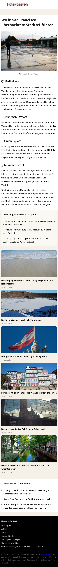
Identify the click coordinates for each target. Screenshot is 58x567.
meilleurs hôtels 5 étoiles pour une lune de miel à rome (23, 546)
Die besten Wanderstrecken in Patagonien (21, 320)
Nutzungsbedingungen (10, 539)
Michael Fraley (32, 74)
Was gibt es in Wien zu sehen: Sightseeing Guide (24, 356)
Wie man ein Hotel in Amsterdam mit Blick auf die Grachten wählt (25, 467)
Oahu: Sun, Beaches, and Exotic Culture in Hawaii (27, 499)
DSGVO (4, 532)
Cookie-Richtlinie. (16, 563)
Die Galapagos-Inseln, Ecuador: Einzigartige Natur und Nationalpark (27, 282)
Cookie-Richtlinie (8, 536)
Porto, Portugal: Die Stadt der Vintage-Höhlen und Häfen (29, 393)
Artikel (4, 529)
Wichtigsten (6, 525)
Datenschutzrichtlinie (10, 543)
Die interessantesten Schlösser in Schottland (23, 429)
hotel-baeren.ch (46, 554)
